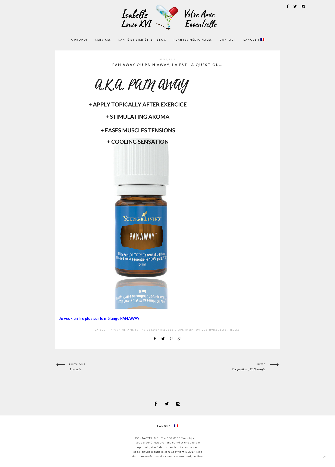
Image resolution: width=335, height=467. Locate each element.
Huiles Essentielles (224, 330)
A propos (79, 39)
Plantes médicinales (193, 39)
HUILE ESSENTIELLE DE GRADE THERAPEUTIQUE (174, 330)
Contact (228, 39)
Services (103, 39)
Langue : (254, 39)
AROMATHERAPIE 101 (125, 330)
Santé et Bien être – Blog (142, 39)
